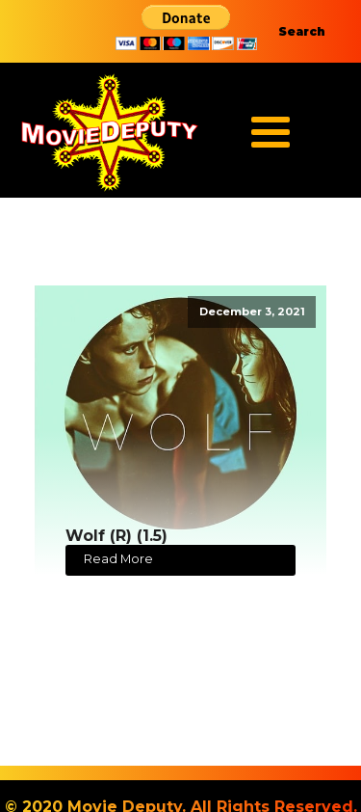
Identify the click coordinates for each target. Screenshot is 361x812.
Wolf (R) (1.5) (116, 536)
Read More (118, 559)
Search (301, 31)
